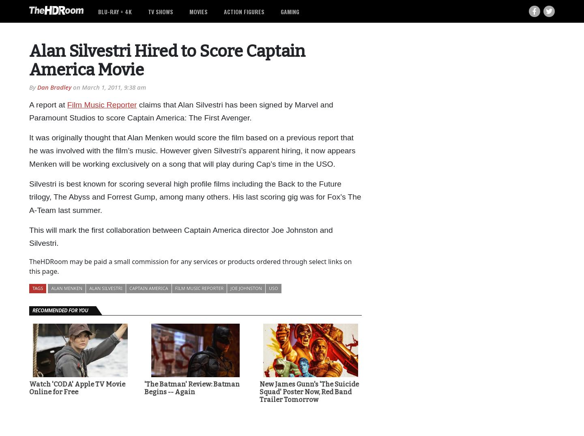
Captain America (148, 288)
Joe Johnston (246, 288)
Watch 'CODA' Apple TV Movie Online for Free (77, 388)
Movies (198, 11)
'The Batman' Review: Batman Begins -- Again (192, 388)
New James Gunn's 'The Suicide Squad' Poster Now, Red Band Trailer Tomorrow (309, 392)
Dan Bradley (54, 87)
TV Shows (160, 11)
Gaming (290, 11)
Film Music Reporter (102, 105)
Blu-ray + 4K (115, 11)
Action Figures (244, 11)
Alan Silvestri (105, 288)
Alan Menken (66, 288)
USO (273, 288)
